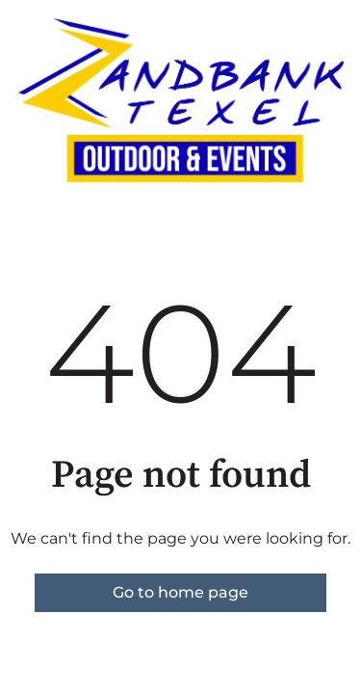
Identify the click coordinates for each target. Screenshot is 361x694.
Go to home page (180, 592)
